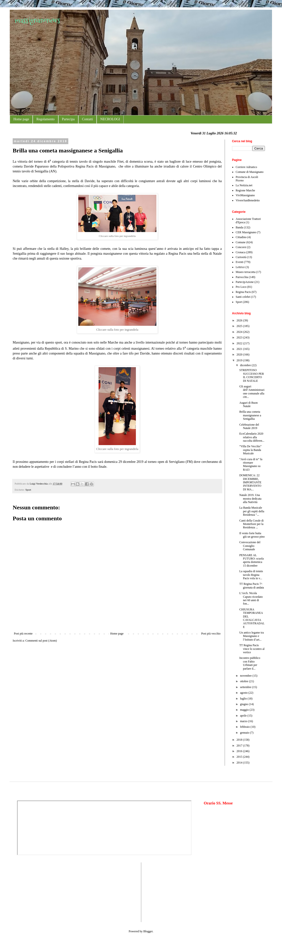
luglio (244, 698)
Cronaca (240, 252)
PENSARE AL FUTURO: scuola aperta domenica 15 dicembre (251, 560)
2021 (240, 349)
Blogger (148, 931)
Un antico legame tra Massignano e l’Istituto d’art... (251, 636)
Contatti (87, 119)
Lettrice (240, 267)
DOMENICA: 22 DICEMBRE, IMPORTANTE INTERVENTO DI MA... (250, 482)
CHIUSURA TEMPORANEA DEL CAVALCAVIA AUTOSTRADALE (251, 618)
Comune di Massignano (249, 172)
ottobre (244, 681)
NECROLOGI (110, 119)
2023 (240, 337)
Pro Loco (241, 287)
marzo (244, 721)
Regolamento (45, 119)
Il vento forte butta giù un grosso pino (252, 535)
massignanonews (37, 20)
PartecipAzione (245, 282)
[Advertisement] (31, 891)
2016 (240, 751)
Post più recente (23, 633)
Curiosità (241, 257)
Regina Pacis (243, 292)
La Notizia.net (244, 185)
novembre (246, 675)
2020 (240, 354)
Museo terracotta (245, 272)
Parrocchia (242, 277)
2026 (240, 320)
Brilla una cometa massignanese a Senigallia (250, 415)
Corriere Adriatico (246, 167)
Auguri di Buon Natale (248, 404)
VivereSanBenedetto (248, 200)
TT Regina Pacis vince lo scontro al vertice (251, 649)
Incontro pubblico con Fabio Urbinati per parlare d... (249, 663)
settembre (246, 687)
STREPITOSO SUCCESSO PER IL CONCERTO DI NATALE (251, 375)
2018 (240, 739)
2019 (240, 360)
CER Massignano (246, 232)
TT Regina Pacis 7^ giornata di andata (251, 585)
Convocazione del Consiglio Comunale (249, 546)
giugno (244, 704)
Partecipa (68, 119)
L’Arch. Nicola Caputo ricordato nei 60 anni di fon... (251, 598)
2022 (240, 343)
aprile (243, 715)
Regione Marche (245, 190)
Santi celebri (243, 297)
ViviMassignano (245, 195)
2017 (240, 745)
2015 (240, 756)
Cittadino (241, 237)
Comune (241, 242)
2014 (240, 762)
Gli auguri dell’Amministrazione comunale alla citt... (251, 392)
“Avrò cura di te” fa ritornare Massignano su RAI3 (250, 464)
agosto (244, 692)
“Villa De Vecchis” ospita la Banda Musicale (250, 450)
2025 (240, 326)
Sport (28, 489)
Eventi (239, 262)
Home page (21, 119)
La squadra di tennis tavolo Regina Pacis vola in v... (251, 575)
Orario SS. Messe (218, 803)
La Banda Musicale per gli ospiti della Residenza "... (251, 511)
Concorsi (241, 247)
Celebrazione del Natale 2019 (249, 426)
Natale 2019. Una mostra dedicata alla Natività (250, 498)
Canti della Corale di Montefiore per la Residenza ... (251, 524)
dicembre (246, 365)
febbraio (245, 726)
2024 (240, 332)
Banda (239, 227)
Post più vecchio (211, 633)
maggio (245, 709)
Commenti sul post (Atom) (41, 640)
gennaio (245, 732)
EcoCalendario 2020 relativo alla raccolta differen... (251, 437)
